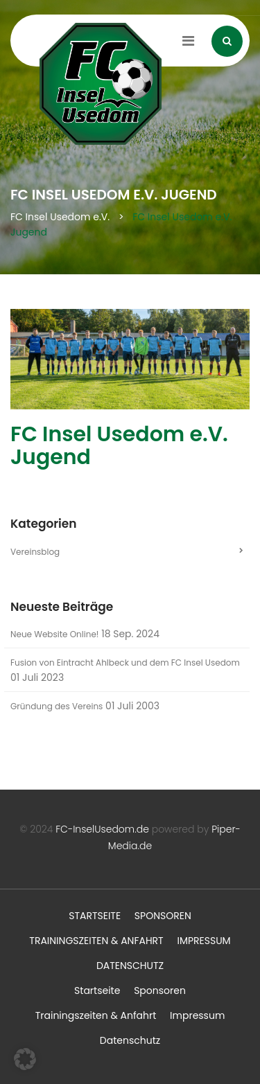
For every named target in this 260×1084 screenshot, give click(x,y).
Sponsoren (163, 916)
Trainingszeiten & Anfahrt (96, 941)
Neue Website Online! (54, 634)
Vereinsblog (35, 552)
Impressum (203, 941)
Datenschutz (130, 965)
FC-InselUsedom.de (102, 829)
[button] (25, 1059)
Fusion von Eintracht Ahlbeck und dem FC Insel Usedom (125, 662)
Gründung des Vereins (56, 706)
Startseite (95, 916)
